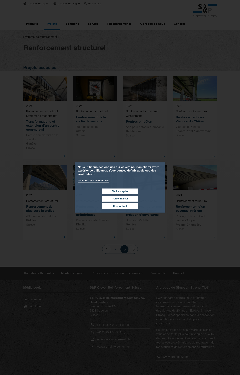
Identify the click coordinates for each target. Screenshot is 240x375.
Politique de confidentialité (93, 180)
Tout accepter (120, 191)
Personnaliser (120, 198)
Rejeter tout (120, 206)
